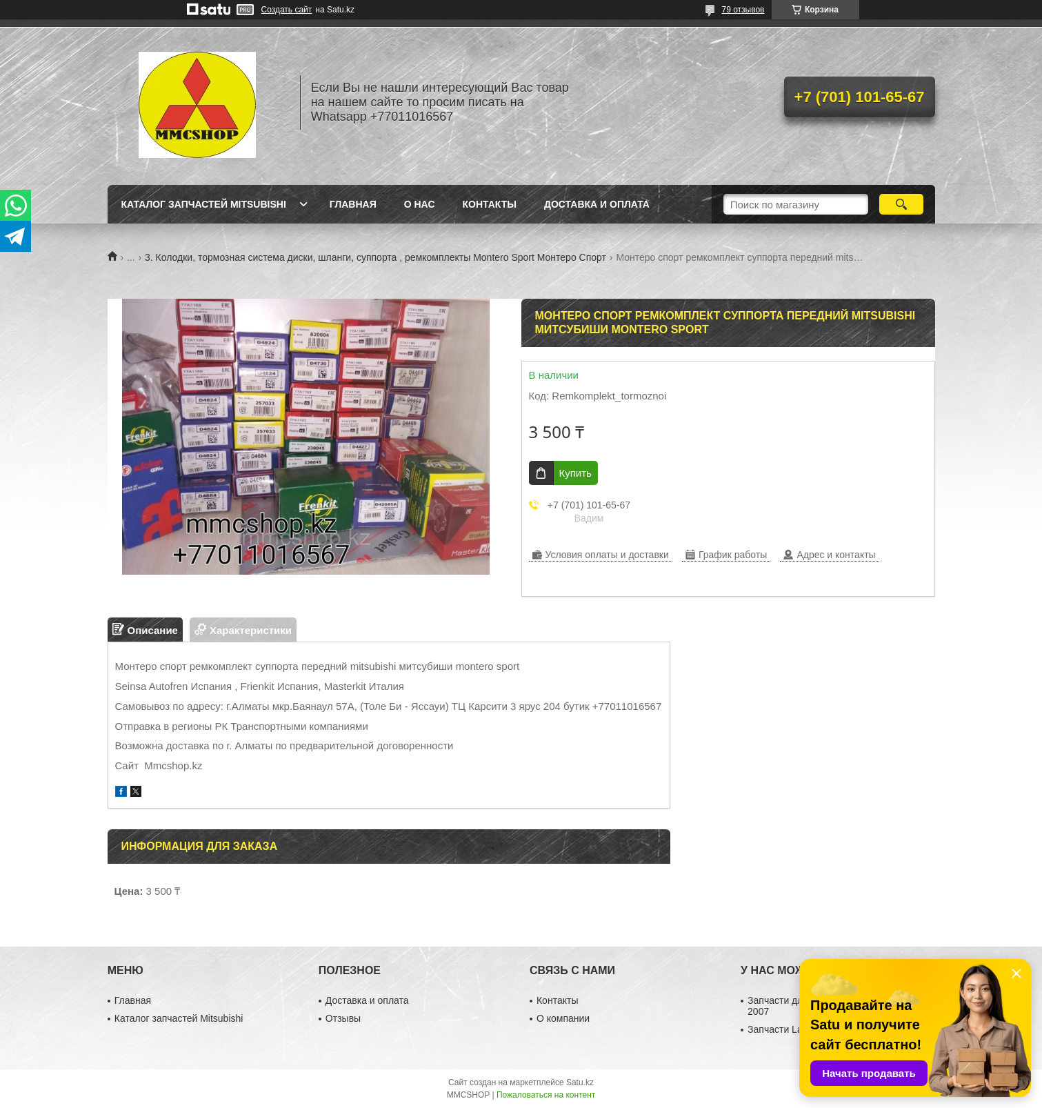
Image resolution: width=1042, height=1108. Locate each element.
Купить (575, 473)
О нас (419, 204)
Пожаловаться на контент (546, 1095)
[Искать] (901, 204)
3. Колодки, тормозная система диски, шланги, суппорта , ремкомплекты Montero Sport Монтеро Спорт (375, 257)
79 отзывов (742, 9)
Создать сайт (286, 9)
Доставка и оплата (597, 204)
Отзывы (343, 1018)
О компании (563, 1018)
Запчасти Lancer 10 (791, 1029)
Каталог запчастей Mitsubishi (203, 204)
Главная (353, 204)
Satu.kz (580, 1082)
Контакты (490, 204)
